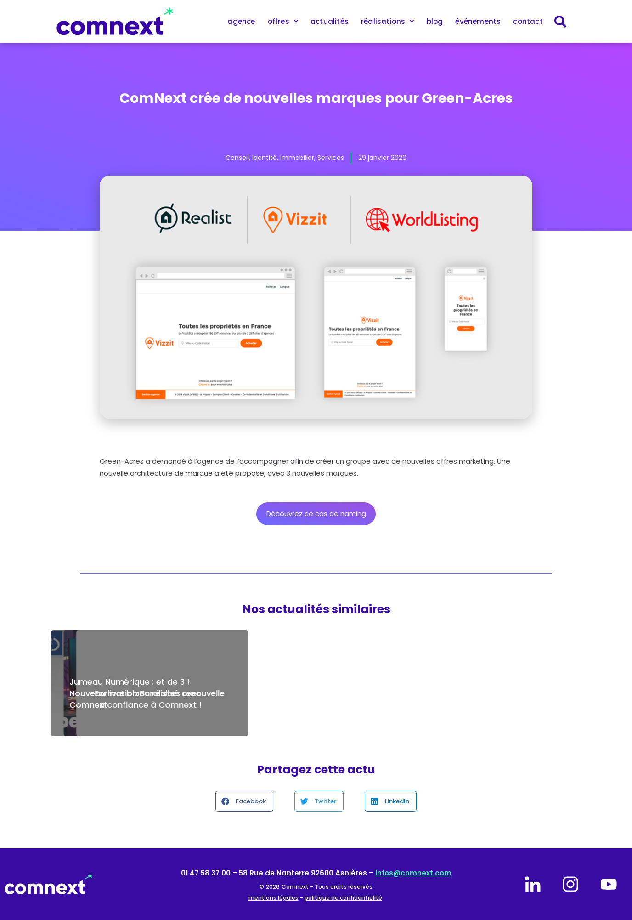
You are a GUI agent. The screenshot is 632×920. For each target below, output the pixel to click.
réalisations (387, 21)
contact (527, 21)
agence (241, 21)
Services (330, 157)
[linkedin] (533, 884)
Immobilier (297, 157)
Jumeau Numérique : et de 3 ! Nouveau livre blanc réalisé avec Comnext (135, 693)
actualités (329, 21)
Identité (264, 157)
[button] (244, 801)
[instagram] (570, 884)
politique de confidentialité (343, 898)
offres (283, 21)
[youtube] (608, 884)
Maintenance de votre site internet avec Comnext (302, 698)
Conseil (237, 157)
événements (478, 21)
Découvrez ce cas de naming (316, 513)
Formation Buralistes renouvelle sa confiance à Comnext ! (493, 698)
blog (435, 21)
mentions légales (273, 898)
